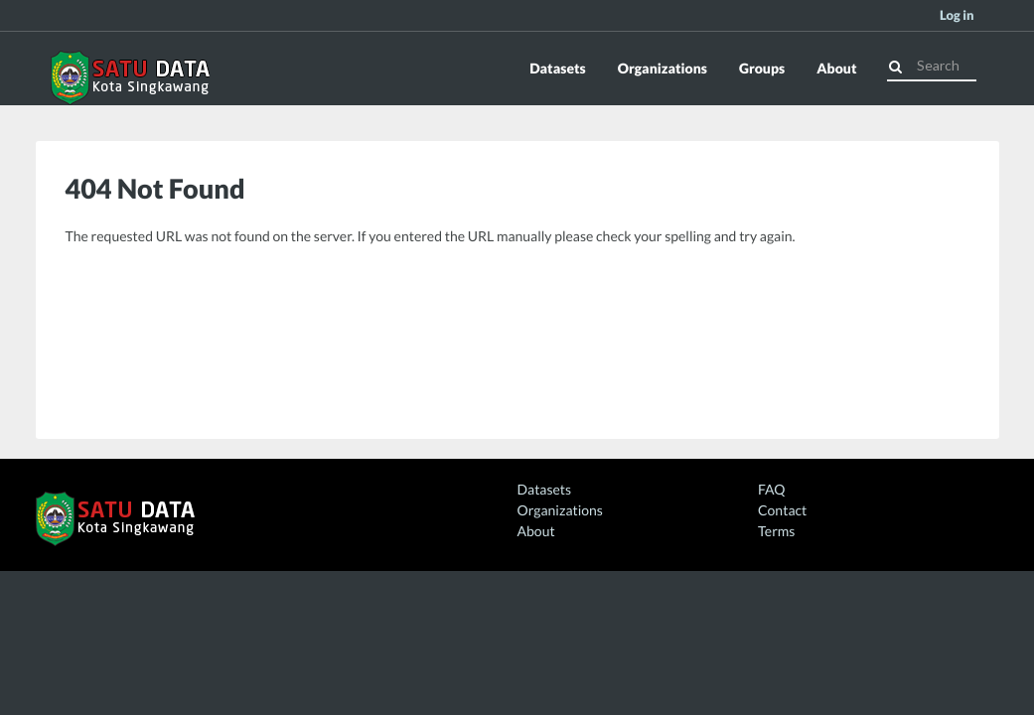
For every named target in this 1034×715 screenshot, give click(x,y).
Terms (776, 530)
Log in (957, 15)
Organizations (662, 68)
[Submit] (895, 64)
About (836, 68)
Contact (782, 509)
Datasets (557, 68)
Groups (762, 68)
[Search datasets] (931, 65)
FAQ (771, 489)
